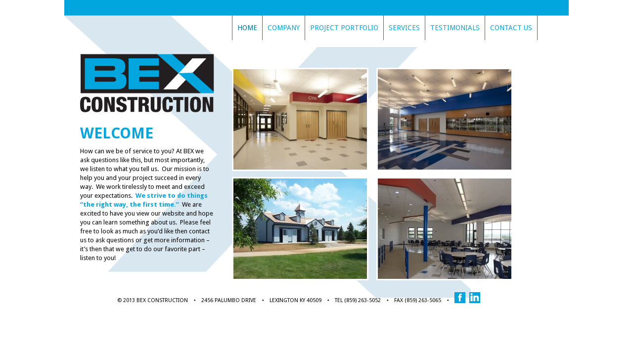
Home (247, 28)
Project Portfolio (344, 28)
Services (404, 28)
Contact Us (511, 28)
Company (284, 28)
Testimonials (455, 28)
